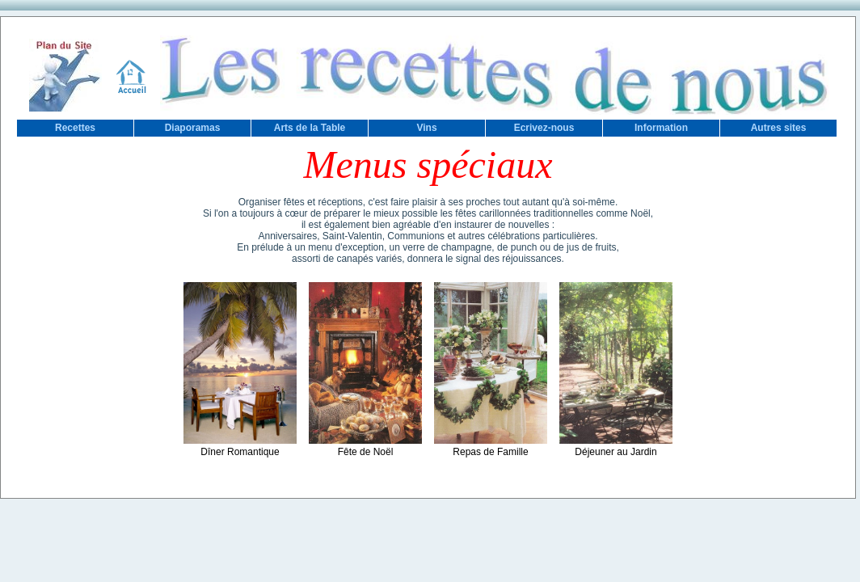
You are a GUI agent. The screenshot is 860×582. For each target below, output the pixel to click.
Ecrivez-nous (544, 127)
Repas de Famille (490, 446)
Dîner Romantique (240, 446)
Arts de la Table (309, 127)
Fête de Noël (365, 446)
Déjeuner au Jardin (615, 446)
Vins (426, 127)
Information (661, 127)
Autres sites (779, 127)
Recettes (75, 127)
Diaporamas (193, 127)
